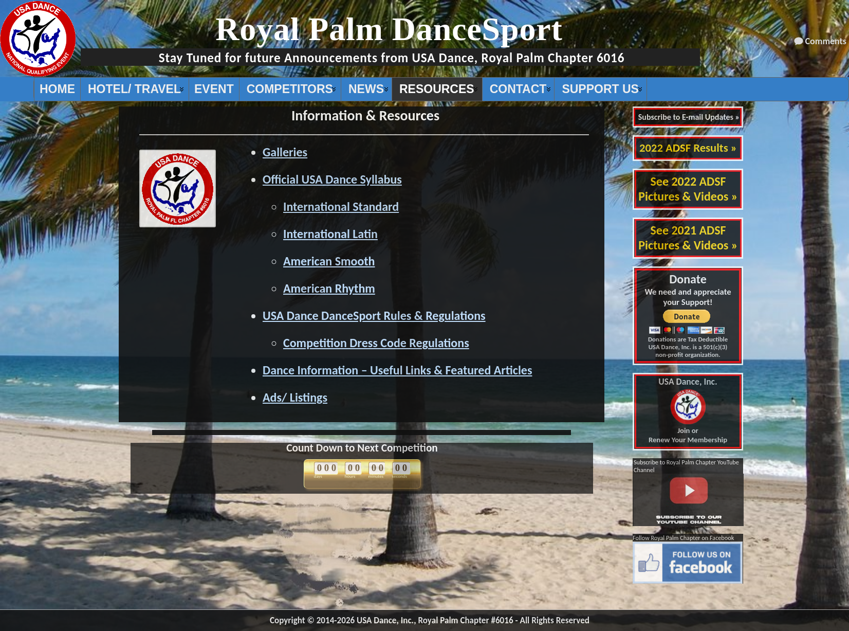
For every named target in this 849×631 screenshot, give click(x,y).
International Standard (341, 206)
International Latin (330, 233)
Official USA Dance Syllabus (332, 179)
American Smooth (329, 261)
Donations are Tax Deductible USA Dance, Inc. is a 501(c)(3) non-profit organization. (688, 346)
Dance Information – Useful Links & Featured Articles (397, 370)
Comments (825, 41)
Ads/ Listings (295, 397)
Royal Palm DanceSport (389, 29)
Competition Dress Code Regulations (376, 342)
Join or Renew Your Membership (688, 410)
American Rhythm (329, 288)
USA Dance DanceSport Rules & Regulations (374, 315)
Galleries (285, 152)
